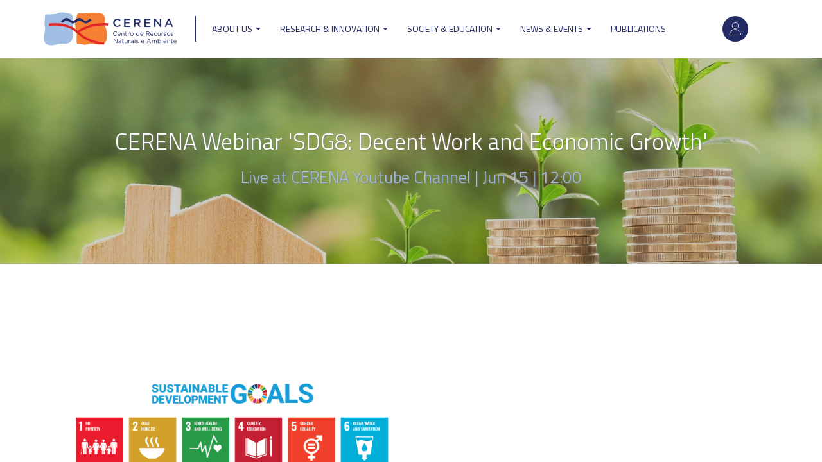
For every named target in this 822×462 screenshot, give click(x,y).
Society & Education (454, 28)
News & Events (555, 28)
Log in (735, 29)
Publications (638, 28)
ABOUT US (236, 28)
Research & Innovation (334, 28)
